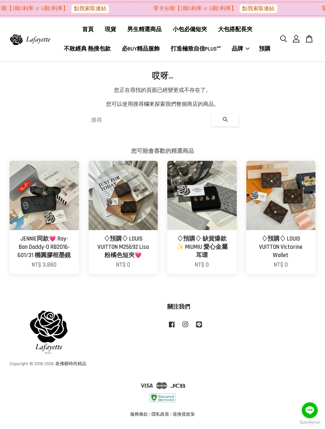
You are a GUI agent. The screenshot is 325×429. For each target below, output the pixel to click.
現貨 (110, 30)
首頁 (88, 30)
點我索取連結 (92, 8)
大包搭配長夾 (235, 30)
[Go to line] (310, 410)
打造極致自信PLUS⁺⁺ (196, 49)
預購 (264, 49)
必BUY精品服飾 (141, 49)
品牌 (240, 49)
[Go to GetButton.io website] (310, 422)
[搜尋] (148, 121)
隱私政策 (160, 415)
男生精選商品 (144, 30)
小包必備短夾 (190, 30)
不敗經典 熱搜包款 (87, 49)
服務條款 (139, 415)
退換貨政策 (184, 415)
